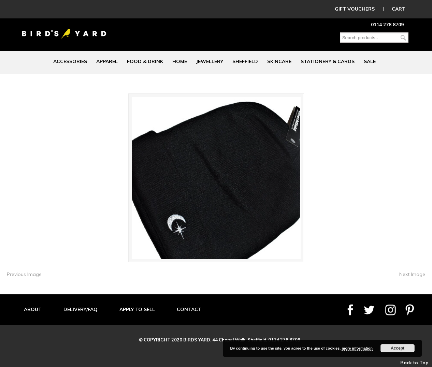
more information (357, 348)
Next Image (412, 274)
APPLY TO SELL (137, 309)
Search (403, 38)
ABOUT (33, 309)
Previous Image (24, 274)
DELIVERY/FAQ (80, 309)
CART (398, 9)
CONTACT (189, 309)
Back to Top (414, 362)
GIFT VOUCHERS (355, 9)
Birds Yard (64, 28)
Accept (397, 348)
